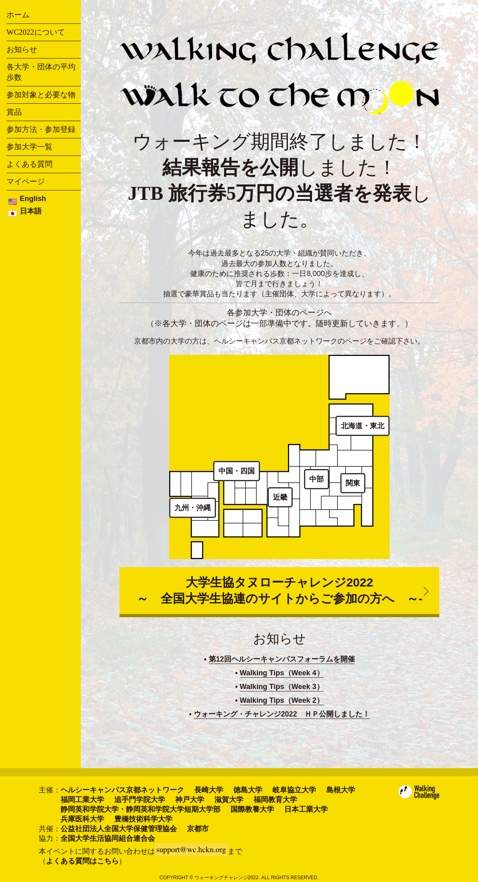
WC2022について (35, 32)
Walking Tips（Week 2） (282, 700)
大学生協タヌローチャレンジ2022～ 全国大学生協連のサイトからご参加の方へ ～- (279, 590)
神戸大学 (189, 800)
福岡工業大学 (82, 800)
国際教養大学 (252, 809)
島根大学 (340, 790)
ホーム (17, 14)
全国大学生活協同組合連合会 (108, 838)
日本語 (31, 211)
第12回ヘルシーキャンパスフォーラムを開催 (282, 659)
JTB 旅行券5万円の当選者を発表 (269, 193)
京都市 (198, 829)
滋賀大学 (228, 800)
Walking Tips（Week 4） (282, 673)
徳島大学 (247, 790)
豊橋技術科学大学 (143, 819)
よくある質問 (29, 164)
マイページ (25, 181)
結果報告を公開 (230, 167)
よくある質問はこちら (82, 861)
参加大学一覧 (29, 146)
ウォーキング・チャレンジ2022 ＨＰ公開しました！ (282, 714)
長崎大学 (208, 790)
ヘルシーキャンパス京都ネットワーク (122, 790)
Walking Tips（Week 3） (282, 687)
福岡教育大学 (275, 800)
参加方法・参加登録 (40, 129)
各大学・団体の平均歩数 (40, 72)
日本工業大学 (306, 809)
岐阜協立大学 (294, 790)
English (33, 199)
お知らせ (21, 49)
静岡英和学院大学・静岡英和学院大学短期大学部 (140, 809)
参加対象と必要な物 (40, 94)
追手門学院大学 (139, 800)
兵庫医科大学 (82, 819)
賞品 (14, 112)
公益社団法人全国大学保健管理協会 (119, 829)
